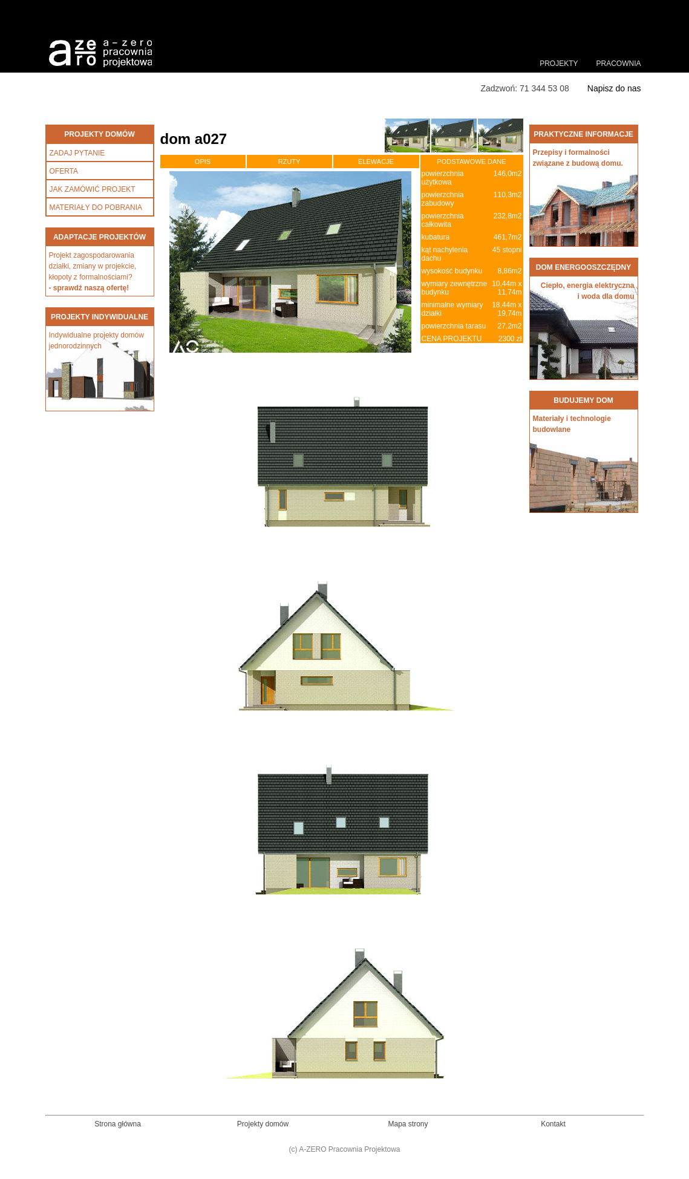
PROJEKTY (559, 63)
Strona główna (117, 1124)
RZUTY (289, 161)
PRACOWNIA (618, 63)
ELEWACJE (376, 161)
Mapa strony (408, 1124)
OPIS (203, 161)
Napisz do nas (614, 88)
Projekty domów (263, 1124)
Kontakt (553, 1124)
